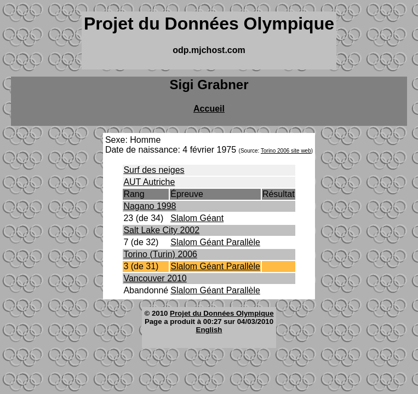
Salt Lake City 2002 (161, 230)
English (209, 330)
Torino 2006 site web (286, 151)
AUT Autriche (149, 182)
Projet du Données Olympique (221, 313)
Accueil (209, 108)
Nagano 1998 (149, 206)
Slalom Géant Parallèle (215, 242)
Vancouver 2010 (154, 278)
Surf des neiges (153, 170)
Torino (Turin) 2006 (160, 254)
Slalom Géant (197, 218)
